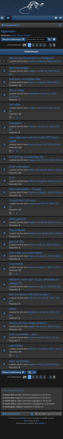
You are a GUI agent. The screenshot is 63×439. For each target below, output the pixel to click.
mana (31, 82)
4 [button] (40, 45)
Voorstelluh (16, 264)
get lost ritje (16, 241)
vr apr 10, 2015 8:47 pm (49, 286)
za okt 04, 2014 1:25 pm (47, 337)
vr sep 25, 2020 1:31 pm (48, 82)
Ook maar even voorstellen (25, 253)
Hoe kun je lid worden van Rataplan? (31, 58)
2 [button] (33, 45)
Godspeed (15, 123)
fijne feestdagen (19, 68)
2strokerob (34, 93)
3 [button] (36, 45)
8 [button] (50, 45)
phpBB (22, 418)
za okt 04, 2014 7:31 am (50, 349)
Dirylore (32, 233)
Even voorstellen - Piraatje (25, 189)
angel (31, 326)
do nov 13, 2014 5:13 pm (48, 326)
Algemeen (8, 31)
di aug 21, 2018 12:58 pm (50, 192)
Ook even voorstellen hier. (25, 79)
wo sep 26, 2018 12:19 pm (49, 170)
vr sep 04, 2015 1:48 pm (47, 244)
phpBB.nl (42, 423)
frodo (31, 244)
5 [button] (44, 45)
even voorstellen (19, 361)
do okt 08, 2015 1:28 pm (50, 233)
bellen (13, 308)
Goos (14, 35)
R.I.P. (12, 178)
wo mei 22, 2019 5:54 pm (50, 160)
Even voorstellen (19, 166)
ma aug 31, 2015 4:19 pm (48, 256)
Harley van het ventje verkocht (28, 323)
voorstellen (16, 345)
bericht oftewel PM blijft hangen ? (29, 294)
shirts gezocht (17, 219)
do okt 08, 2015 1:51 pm (49, 222)
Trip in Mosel (17, 230)
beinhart (33, 312)
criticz (31, 170)
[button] (24, 45)
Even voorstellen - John (23, 334)
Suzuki (32, 192)
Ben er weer (16, 90)
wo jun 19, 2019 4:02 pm (48, 144)
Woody (27, 35)
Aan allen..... (16, 104)
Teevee (20, 35)
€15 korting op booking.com (26, 157)
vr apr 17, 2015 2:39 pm (49, 267)
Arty (37, 421)
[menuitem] (8, 18)
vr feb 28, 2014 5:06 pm (47, 364)
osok (31, 337)
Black (26, 421)
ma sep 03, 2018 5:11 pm (49, 181)
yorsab (32, 203)
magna (32, 71)
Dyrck (31, 144)
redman (32, 298)
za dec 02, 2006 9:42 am (48, 61)
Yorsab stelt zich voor (22, 200)
